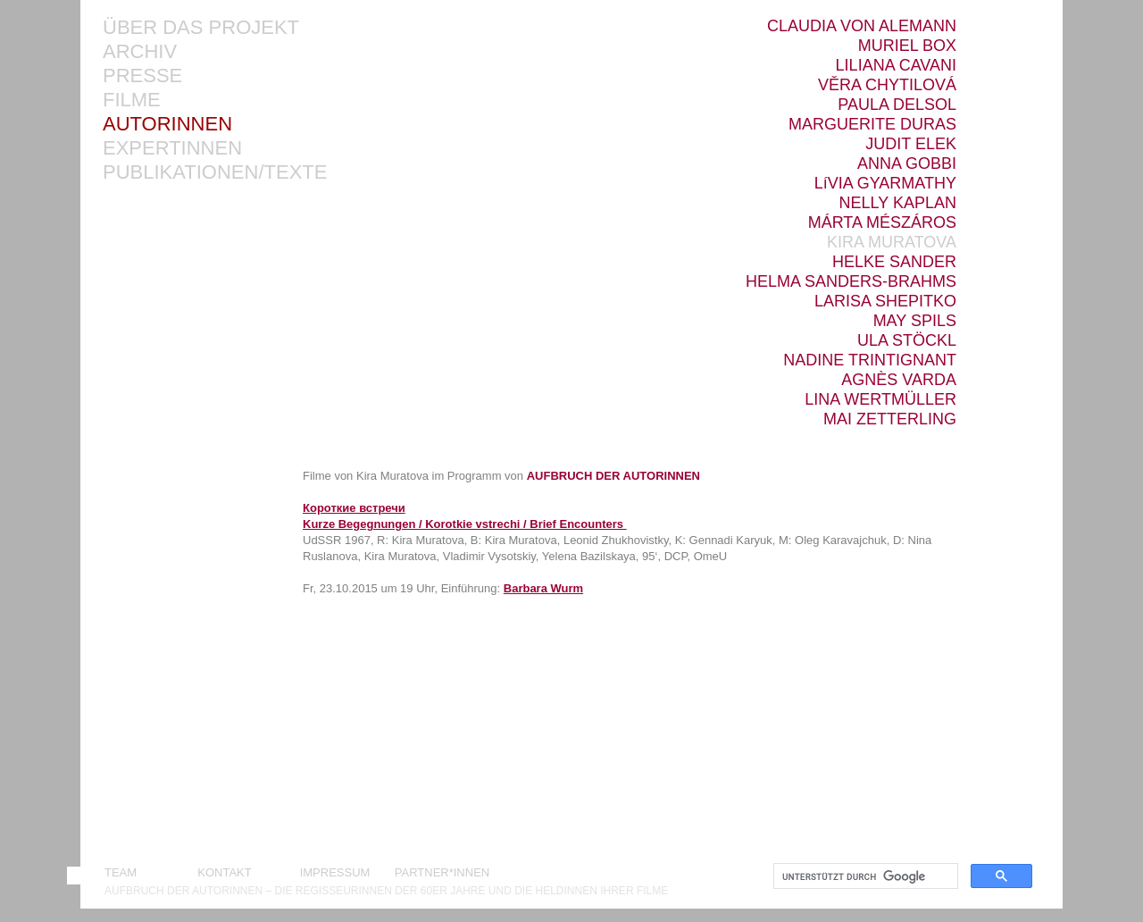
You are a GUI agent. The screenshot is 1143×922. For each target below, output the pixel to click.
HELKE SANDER (894, 262)
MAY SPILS (914, 321)
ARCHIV (140, 52)
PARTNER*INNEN (442, 873)
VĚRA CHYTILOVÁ (887, 85)
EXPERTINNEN (172, 148)
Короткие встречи (354, 508)
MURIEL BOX (907, 46)
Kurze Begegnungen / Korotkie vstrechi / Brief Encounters (463, 524)
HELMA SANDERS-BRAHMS (851, 281)
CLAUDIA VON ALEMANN (861, 26)
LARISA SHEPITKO (885, 301)
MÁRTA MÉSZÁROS (882, 222)
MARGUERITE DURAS (872, 124)
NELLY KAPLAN (897, 203)
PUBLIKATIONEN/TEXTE (215, 173)
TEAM (120, 873)
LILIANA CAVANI (896, 65)
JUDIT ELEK (910, 144)
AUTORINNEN (167, 124)
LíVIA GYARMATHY (885, 183)
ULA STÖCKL (906, 340)
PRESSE (142, 76)
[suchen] (864, 876)
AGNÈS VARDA (898, 380)
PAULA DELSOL (897, 104)
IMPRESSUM (335, 873)
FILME (132, 100)
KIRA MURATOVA (891, 242)
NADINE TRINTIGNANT (869, 360)
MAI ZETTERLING (889, 419)
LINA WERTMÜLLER (880, 399)
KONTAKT (227, 873)
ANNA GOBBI (906, 163)
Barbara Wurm (543, 588)
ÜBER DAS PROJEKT (201, 28)
